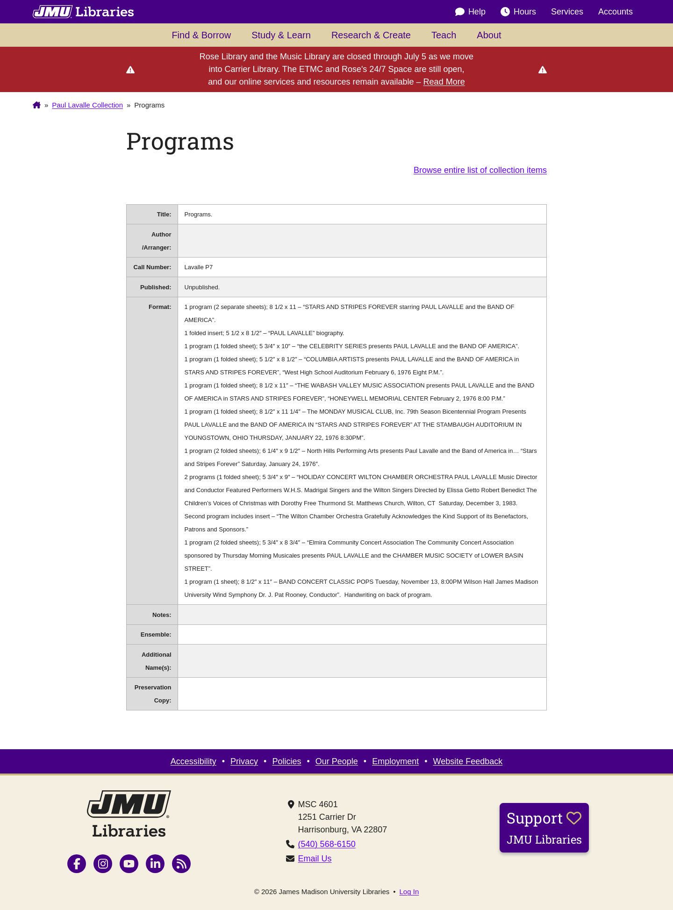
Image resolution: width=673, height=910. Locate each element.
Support (544, 827)
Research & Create (371, 35)
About (489, 35)
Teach (443, 35)
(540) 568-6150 (327, 844)
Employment (395, 761)
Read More (444, 81)
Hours (518, 12)
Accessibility (193, 761)
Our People (336, 761)
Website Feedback (468, 761)
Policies (286, 761)
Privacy (244, 761)
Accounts (615, 11)
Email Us (315, 858)
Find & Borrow (201, 35)
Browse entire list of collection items (480, 170)
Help (470, 12)
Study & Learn (281, 35)
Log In (409, 891)
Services (567, 11)
